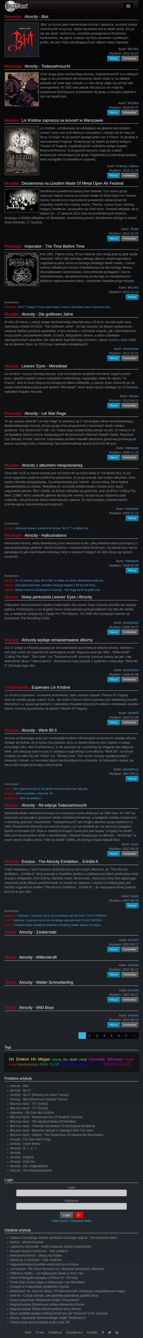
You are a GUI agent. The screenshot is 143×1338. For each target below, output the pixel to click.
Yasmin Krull (116, 1064)
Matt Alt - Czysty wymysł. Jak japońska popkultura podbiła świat (54, 1295)
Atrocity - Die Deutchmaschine (31, 1170)
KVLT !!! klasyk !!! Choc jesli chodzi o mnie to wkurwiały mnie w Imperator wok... (65, 307)
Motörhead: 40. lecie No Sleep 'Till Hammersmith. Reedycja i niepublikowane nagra (67, 1291)
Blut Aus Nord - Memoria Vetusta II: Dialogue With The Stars (51, 1130)
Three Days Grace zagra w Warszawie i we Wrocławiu (47, 1282)
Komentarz (129, 58)
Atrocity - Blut (36, 16)
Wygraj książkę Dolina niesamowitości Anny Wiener (45, 1309)
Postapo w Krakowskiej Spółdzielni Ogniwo (39, 1286)
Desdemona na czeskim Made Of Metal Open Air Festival (72, 183)
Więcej (114, 58)
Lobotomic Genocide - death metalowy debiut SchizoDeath (50, 1246)
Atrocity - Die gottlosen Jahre (47, 314)
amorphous (11, 798)
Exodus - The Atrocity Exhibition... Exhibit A (60, 861)
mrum (7, 788)
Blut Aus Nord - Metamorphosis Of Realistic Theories (46, 1117)
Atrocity (56, 1059)
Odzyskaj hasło (81, 1221)
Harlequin (10, 307)
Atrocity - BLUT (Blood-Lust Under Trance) (39, 1095)
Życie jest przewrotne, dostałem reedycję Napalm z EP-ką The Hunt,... (56, 585)
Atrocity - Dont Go (22, 1161)
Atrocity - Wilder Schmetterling (46, 982)
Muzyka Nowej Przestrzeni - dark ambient (38, 1251)
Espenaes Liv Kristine (51, 687)
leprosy (8, 580)
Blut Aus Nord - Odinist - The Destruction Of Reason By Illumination (56, 1135)
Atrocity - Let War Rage (45, 413)
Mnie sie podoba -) (31, 798)
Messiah (93, 1064)
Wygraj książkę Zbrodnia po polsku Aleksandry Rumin (47, 1304)
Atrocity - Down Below (25, 1144)
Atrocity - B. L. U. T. (23, 1148)
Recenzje (12, 16)
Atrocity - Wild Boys (36, 1007)
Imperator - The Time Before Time (55, 246)
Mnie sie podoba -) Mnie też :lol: (34, 793)
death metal (78, 1059)
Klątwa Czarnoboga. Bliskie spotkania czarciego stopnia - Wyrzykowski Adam (63, 1237)
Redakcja (55, 1332)
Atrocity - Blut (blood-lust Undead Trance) (38, 1099)
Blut (65, 1059)
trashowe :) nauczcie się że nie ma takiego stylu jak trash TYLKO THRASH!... (63, 915)
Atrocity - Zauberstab (37, 932)
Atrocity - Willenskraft (38, 957)
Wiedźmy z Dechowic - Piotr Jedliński (36, 1260)
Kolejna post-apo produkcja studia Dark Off (39, 1322)
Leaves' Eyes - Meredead (44, 366)
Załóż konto (60, 1221)
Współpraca (74, 1332)
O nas (40, 1332)
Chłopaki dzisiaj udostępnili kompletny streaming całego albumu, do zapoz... (58, 925)
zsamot (8, 528)
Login (8, 1180)
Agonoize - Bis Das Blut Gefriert (32, 1112)
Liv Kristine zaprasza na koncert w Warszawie (62, 120)
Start (28, 1332)
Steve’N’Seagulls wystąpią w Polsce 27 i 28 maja (44, 1277)
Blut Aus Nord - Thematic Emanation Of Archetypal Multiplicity (52, 1126)
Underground (72, 1064)
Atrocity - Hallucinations (45, 535)
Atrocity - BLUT (20, 1090)
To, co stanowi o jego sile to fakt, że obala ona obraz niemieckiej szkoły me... (60, 580)
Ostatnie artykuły (17, 1230)
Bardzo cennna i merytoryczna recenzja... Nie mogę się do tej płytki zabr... (58, 589)
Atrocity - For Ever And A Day (30, 1139)
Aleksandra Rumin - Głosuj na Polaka (36, 1255)
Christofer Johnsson (105, 1059)
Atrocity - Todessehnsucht (47, 66)
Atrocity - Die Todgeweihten (29, 1166)
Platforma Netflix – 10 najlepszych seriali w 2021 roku (47, 1273)
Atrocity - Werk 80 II (39, 730)
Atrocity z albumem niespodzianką (52, 465)
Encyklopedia (16, 687)
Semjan (8, 793)
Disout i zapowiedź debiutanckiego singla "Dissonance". (48, 1318)
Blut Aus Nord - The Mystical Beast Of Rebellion (43, 1121)
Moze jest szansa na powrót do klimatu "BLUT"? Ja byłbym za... (52, 528)
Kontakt (92, 1332)
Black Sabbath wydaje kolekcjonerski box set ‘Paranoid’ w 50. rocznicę (59, 1313)
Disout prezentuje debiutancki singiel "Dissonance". (45, 1300)
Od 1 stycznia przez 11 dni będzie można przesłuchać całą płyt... (51, 788)
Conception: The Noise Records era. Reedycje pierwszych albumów (57, 1269)
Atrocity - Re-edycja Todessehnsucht (54, 805)
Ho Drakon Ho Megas (29, 1059)
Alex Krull (49, 1064)
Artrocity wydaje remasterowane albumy (57, 640)
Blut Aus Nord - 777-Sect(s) (29, 1103)
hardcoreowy (28, 1064)
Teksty (10, 932)
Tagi (7, 1047)
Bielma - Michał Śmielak (26, 1242)
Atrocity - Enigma (22, 1157)
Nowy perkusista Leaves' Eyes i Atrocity (57, 597)
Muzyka (11, 120)
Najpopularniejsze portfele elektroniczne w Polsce (44, 1264)
